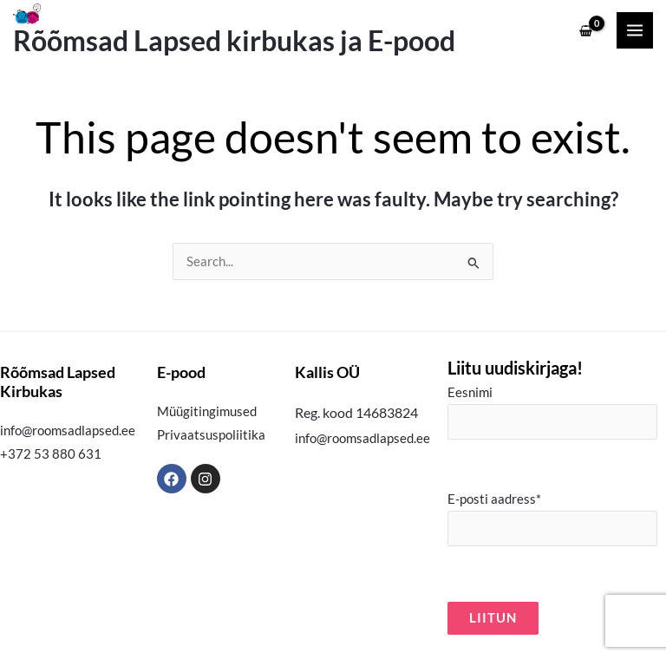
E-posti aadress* (552, 519)
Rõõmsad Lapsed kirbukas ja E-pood (234, 40)
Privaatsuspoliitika (211, 434)
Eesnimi (552, 412)
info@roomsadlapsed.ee (67, 430)
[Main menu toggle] (635, 30)
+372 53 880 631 (50, 454)
